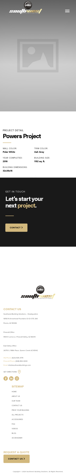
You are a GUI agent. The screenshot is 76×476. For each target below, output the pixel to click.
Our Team (16, 401)
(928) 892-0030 (21, 361)
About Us (16, 396)
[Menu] (67, 11)
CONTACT (15, 227)
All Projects (17, 415)
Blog (14, 433)
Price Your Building (20, 410)
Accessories (17, 419)
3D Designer (17, 438)
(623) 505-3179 (17, 358)
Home (14, 392)
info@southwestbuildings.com (19, 365)
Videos (15, 429)
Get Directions (10, 372)
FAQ (13, 424)
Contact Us (17, 405)
